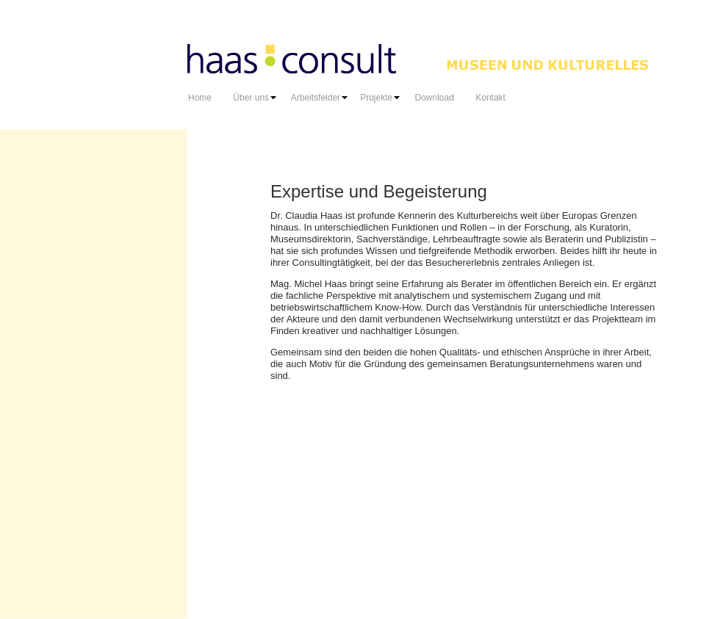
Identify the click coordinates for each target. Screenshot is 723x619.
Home (200, 98)
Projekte (378, 97)
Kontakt (490, 98)
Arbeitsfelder (317, 97)
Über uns (256, 97)
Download (431, 98)
